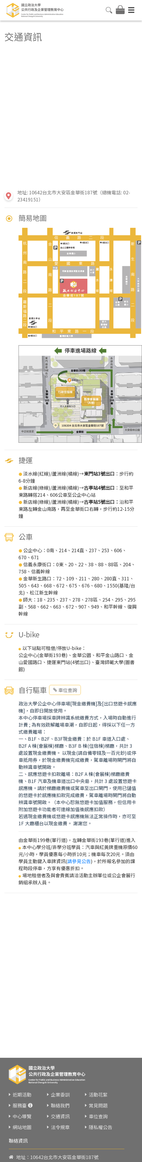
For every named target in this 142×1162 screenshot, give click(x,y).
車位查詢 (65, 689)
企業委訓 (60, 1094)
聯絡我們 (60, 1105)
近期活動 (22, 1094)
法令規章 (60, 1127)
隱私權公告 (100, 1127)
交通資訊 (60, 1116)
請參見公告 (79, 861)
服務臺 (20, 1105)
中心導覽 (22, 1116)
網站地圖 (22, 1127)
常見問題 (98, 1105)
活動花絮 (98, 1094)
